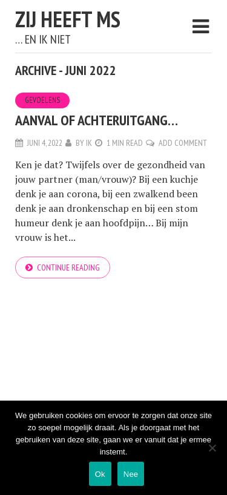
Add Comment (183, 142)
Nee (131, 474)
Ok (100, 474)
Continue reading (68, 267)
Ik (89, 142)
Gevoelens (42, 100)
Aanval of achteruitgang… (96, 120)
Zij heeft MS (67, 19)
